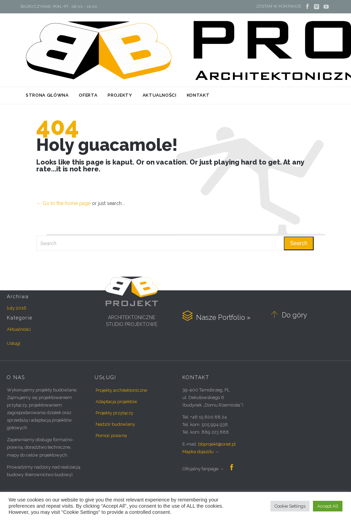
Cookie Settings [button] (290, 506)
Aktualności (19, 329)
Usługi (13, 343)
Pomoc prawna (111, 435)
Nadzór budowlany (115, 424)
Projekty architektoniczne (121, 390)
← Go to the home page (63, 203)
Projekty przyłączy (114, 412)
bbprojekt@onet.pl (217, 444)
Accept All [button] (327, 506)
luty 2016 (16, 308)
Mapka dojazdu (198, 451)
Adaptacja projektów (116, 401)
